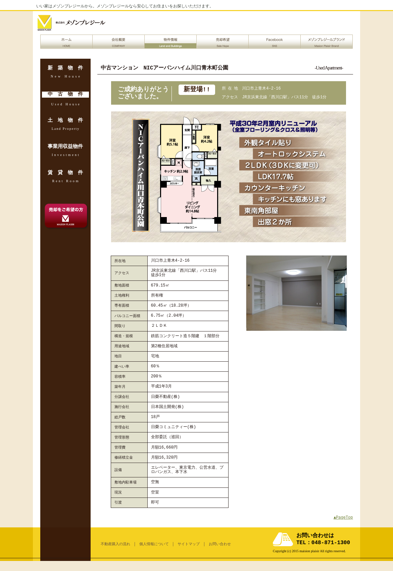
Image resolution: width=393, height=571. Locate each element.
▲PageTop (343, 517)
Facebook (274, 41)
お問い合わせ (220, 544)
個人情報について (154, 544)
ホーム (66, 41)
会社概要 (118, 41)
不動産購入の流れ (115, 544)
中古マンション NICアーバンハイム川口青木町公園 (165, 68)
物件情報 (170, 41)
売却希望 (222, 41)
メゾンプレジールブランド (326, 41)
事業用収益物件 (65, 147)
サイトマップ (189, 544)
